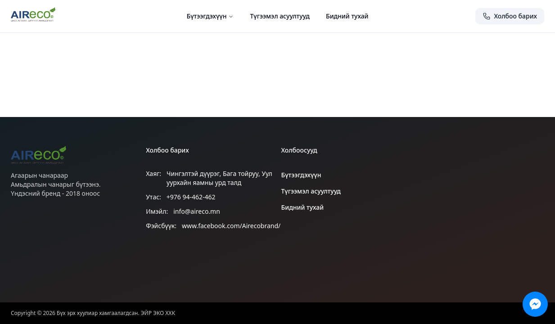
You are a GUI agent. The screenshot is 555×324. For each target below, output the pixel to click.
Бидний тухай (347, 16)
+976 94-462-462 (191, 197)
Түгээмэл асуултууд (279, 16)
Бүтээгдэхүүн (210, 16)
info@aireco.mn (196, 211)
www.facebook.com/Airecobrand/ (231, 225)
